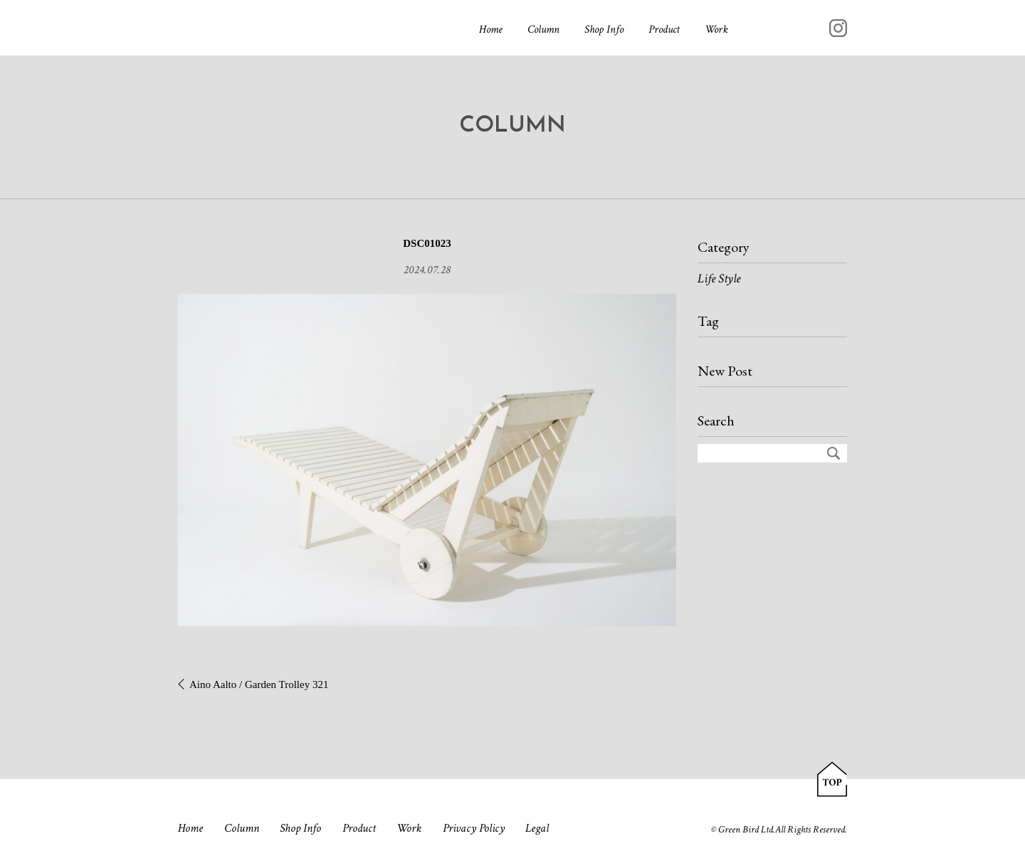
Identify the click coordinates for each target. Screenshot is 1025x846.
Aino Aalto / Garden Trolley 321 (258, 684)
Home (491, 29)
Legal (537, 828)
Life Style (719, 278)
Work (716, 29)
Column (543, 29)
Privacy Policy (474, 828)
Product (664, 29)
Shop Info (604, 29)
